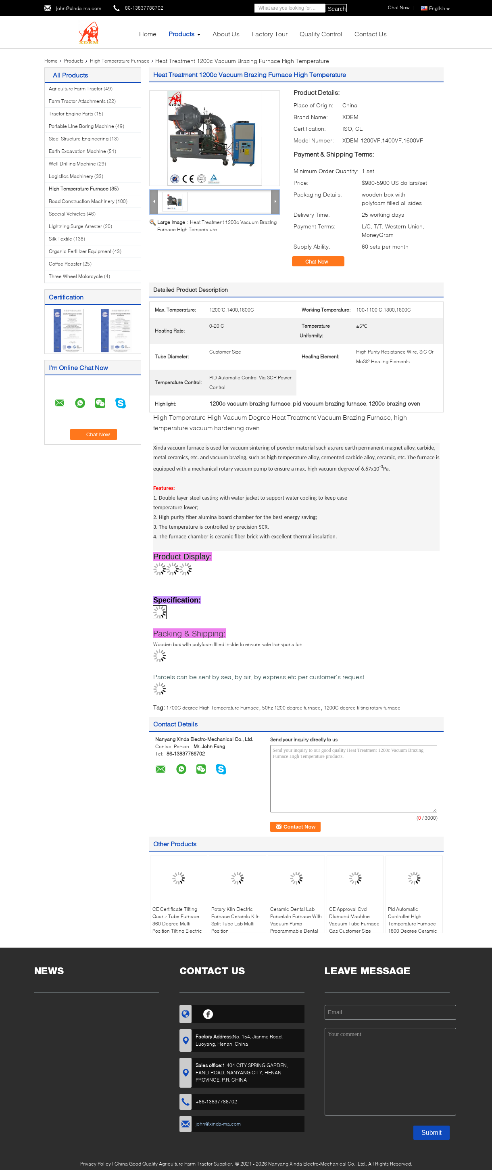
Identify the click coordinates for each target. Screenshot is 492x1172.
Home (147, 34)
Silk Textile (60, 239)
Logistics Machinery (71, 176)
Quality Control (321, 34)
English (439, 8)
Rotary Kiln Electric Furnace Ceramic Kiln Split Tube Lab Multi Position (235, 920)
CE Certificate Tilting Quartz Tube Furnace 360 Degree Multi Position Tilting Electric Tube (177, 923)
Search (337, 9)
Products (181, 34)
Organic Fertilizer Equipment (80, 251)
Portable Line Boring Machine (81, 126)
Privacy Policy (95, 1164)
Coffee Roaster (65, 264)
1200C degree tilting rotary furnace (362, 708)
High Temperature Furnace (120, 61)
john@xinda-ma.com (78, 8)
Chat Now (322, 261)
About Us (226, 34)
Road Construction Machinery (82, 201)
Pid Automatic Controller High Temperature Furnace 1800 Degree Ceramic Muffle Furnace (412, 923)
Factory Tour (270, 34)
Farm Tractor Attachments (77, 101)
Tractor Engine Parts (71, 114)
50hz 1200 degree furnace (291, 708)
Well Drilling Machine (72, 164)
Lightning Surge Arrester (75, 226)
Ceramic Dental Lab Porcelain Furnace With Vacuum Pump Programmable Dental (296, 920)
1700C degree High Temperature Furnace (212, 708)
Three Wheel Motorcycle (76, 276)
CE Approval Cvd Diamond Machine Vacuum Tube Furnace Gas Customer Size (354, 920)
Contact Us (370, 34)
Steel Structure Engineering (78, 139)
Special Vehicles (67, 214)
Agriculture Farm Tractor (75, 89)
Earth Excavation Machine (77, 151)
